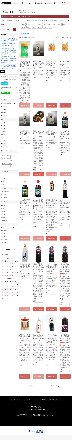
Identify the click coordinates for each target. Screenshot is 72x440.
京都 (49, 24)
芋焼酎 (3, 122)
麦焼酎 (3, 128)
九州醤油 (3, 109)
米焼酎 (3, 125)
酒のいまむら (36, 407)
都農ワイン (4, 115)
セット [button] (16, 20)
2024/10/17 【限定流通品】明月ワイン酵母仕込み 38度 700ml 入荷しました (8, 66)
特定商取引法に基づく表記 (47, 399)
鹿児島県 (3, 208)
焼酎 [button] (3, 20)
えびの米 (3, 194)
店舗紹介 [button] (4, 83)
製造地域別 (26, 33)
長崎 (64, 24)
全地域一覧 (4, 220)
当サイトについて (23, 399)
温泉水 (36, 20)
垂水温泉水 (4, 197)
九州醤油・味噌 (5, 191)
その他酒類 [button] (43, 20)
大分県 (3, 214)
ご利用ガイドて (14, 399)
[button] (11, 93)
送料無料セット (5, 230)
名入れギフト (4, 106)
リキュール (4, 178)
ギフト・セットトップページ (9, 227)
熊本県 (3, 211)
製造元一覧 (4, 146)
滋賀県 (39, 24)
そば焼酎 (3, 131)
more (2, 71)
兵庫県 (44, 24)
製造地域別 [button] (9, 20)
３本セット (4, 236)
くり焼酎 (3, 140)
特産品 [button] (56, 20)
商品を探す (62, 20)
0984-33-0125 (26, 10)
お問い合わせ (58, 399)
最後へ (58, 386)
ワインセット (4, 239)
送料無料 (3, 112)
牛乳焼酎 (3, 143)
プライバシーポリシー (34, 399)
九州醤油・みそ (30, 20)
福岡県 (59, 24)
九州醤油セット (5, 242)
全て (20, 33)
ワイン (3, 175)
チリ (50, 27)
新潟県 (34, 24)
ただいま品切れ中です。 (25, 105)
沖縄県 (3, 217)
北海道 (23, 24)
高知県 (54, 24)
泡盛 (2, 137)
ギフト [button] (50, 20)
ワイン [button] (21, 20)
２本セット (4, 233)
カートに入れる (51, 105)
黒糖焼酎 (3, 134)
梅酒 (2, 181)
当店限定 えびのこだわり (8, 103)
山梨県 (28, 24)
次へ (52, 386)
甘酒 (2, 184)
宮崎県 (3, 205)
